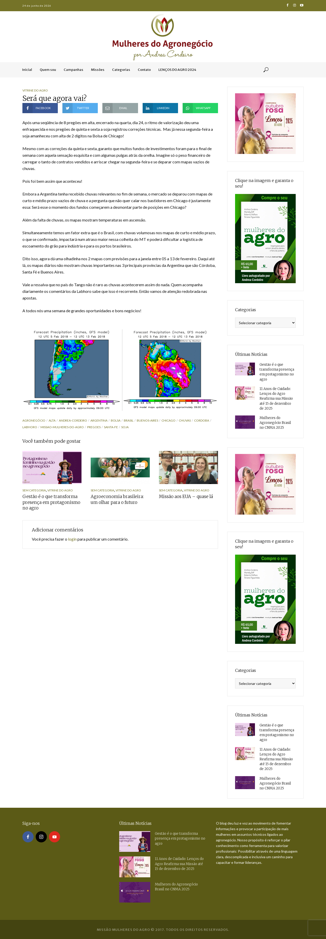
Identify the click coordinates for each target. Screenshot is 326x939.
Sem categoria (34, 490)
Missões (97, 70)
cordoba (201, 420)
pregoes (94, 427)
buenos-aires (147, 420)
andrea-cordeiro (73, 420)
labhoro (29, 427)
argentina (98, 420)
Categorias (121, 70)
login (72, 538)
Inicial (27, 70)
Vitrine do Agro (35, 90)
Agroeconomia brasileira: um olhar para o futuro (119, 499)
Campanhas (73, 70)
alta (52, 420)
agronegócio (33, 420)
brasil (128, 420)
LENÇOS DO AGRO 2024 (177, 70)
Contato (144, 70)
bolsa (115, 420)
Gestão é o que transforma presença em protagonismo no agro (49, 502)
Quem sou (48, 70)
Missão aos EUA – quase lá (185, 496)
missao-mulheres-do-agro (62, 427)
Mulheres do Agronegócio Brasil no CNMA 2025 (275, 422)
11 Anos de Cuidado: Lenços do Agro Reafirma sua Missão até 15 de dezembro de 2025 (276, 398)
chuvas (185, 420)
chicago (168, 420)
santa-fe (111, 427)
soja (125, 427)
